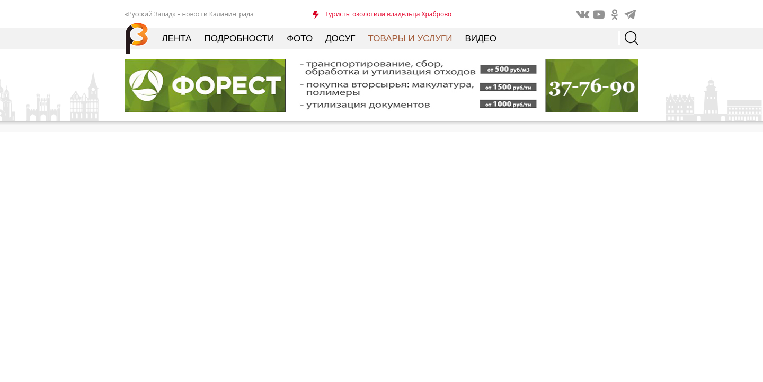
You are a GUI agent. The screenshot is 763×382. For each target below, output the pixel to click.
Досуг (340, 38)
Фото (300, 38)
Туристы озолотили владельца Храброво (388, 14)
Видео (480, 38)
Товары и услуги (410, 38)
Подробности (239, 38)
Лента (177, 38)
